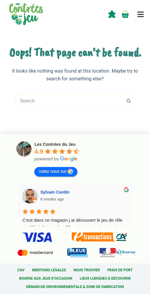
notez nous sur (56, 171)
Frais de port (120, 270)
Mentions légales (49, 270)
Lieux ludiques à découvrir (105, 278)
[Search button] (129, 101)
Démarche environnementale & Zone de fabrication (75, 287)
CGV (21, 270)
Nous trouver (87, 270)
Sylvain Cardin (54, 192)
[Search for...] (69, 101)
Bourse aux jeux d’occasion (45, 278)
